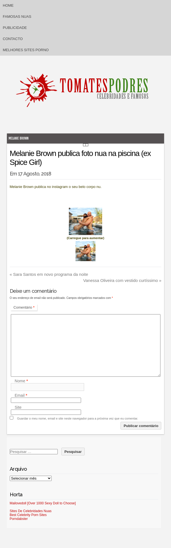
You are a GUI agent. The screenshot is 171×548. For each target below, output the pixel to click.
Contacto (13, 39)
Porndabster (19, 519)
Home (8, 5)
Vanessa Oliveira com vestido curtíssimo (122, 280)
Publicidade (15, 28)
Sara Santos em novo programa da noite (49, 274)
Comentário (24, 307)
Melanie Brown (19, 138)
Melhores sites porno (26, 50)
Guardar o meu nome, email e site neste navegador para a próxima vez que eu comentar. (77, 418)
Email (21, 395)
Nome (21, 381)
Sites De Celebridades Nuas (31, 511)
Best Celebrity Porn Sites (28, 515)
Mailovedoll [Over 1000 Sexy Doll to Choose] (43, 503)
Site (18, 407)
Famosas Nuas (17, 16)
